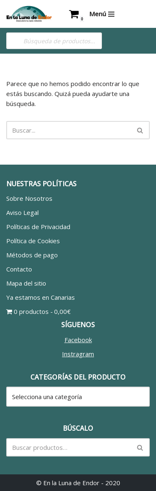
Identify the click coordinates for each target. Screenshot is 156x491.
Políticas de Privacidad (38, 226)
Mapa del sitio (26, 283)
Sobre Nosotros (29, 198)
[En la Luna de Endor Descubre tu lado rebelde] (29, 14)
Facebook (78, 340)
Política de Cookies (33, 241)
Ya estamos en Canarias (40, 297)
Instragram (78, 354)
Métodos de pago (32, 255)
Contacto (19, 269)
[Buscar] (68, 130)
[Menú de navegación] (102, 14)
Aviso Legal (22, 212)
